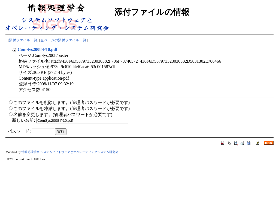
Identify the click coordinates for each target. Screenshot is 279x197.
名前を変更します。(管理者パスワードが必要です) (62, 114)
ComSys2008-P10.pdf (34, 49)
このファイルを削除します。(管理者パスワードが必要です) (71, 102)
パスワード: (19, 131)
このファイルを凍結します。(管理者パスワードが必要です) (71, 108)
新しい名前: (23, 120)
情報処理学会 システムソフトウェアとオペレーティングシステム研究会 (70, 151)
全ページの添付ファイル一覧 (63, 40)
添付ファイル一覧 (23, 40)
